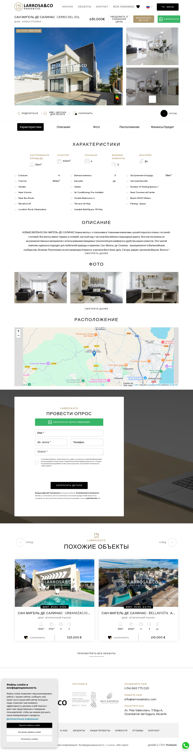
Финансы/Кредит (162, 127)
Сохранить (34, 637)
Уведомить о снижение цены (119, 19)
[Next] (167, 542)
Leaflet (136, 385)
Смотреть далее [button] (96, 308)
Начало (64, 6)
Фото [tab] (96, 127)
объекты (81, 6)
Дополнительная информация (22, 718)
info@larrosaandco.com (141, 699)
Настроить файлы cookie (29, 732)
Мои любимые (123, 6)
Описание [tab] (63, 127)
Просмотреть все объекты (96, 653)
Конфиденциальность (93, 745)
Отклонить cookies (29, 739)
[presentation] (57, 476)
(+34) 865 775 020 (137, 688)
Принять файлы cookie (29, 725)
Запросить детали (143, 19)
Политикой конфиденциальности (82, 461)
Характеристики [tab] (30, 127)
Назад (168, 113)
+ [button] (18, 331)
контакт (99, 6)
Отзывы (138, 730)
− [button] (18, 336)
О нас (64, 730)
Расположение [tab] (129, 127)
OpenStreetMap (154, 385)
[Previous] (25, 542)
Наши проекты (100, 730)
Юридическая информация (62, 745)
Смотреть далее (96, 253)
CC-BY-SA (173, 385)
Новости (121, 730)
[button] (27, 113)
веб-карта (125, 745)
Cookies (113, 745)
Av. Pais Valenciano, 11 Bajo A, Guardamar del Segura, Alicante (147, 712)
